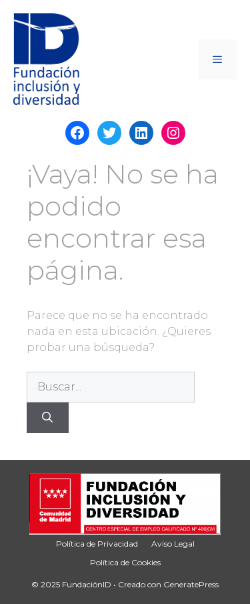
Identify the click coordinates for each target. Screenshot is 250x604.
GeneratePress (191, 584)
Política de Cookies (125, 562)
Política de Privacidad (97, 544)
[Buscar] (48, 417)
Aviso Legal (173, 544)
